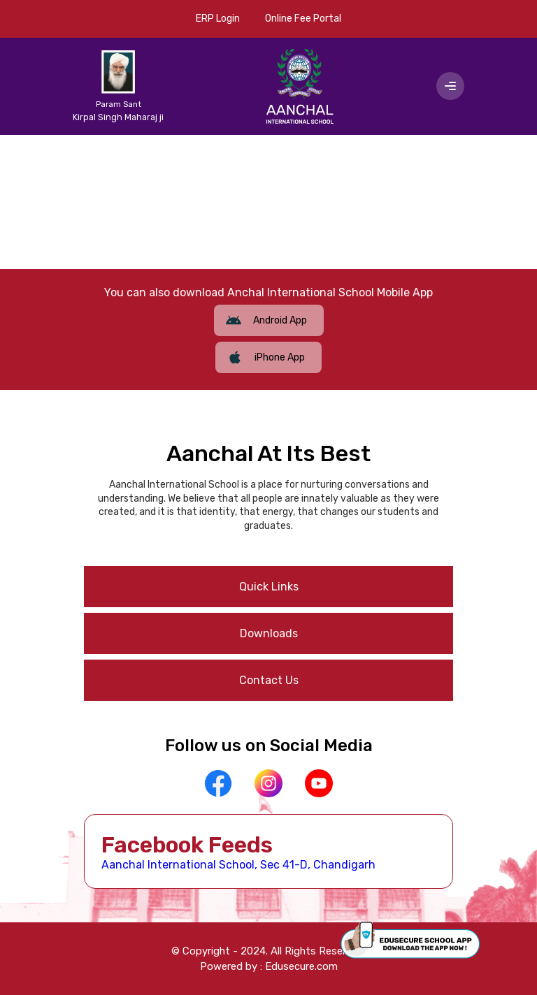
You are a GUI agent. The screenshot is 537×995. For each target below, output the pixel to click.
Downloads (269, 633)
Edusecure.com (301, 966)
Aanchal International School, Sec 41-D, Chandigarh (238, 864)
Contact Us (269, 680)
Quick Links (269, 586)
